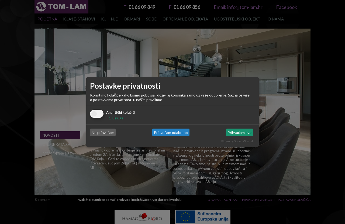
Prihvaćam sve (239, 132)
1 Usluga (114, 118)
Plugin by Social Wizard (237, 141)
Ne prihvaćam (103, 132)
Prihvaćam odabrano (171, 132)
